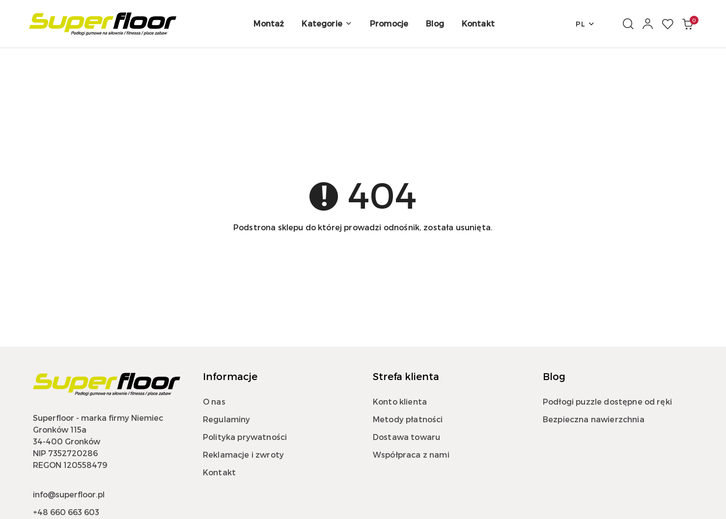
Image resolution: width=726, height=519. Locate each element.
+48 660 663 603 (66, 512)
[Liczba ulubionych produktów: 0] (667, 24)
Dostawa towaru (406, 436)
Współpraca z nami (411, 454)
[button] (327, 24)
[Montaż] (269, 24)
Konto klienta (400, 401)
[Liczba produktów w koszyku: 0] (687, 24)
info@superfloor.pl (69, 494)
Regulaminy (227, 419)
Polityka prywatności (245, 436)
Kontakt (219, 472)
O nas (214, 401)
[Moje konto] (648, 24)
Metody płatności (408, 419)
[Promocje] (389, 24)
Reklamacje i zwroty (243, 454)
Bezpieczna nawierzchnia (593, 419)
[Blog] (435, 24)
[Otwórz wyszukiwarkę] (628, 24)
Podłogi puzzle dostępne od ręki (607, 401)
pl (585, 24)
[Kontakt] (478, 24)
